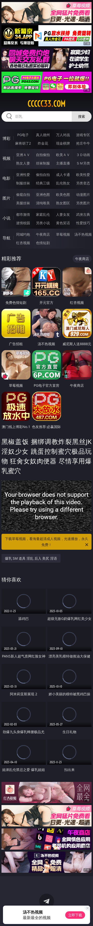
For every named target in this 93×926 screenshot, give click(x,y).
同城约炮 (23, 234)
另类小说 (43, 222)
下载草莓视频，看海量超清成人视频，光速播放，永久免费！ (47, 542)
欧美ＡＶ (63, 154)
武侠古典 (83, 214)
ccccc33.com (46, 104)
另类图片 (83, 203)
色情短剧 (43, 242)
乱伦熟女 (63, 183)
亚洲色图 (43, 194)
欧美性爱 (83, 174)
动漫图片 (83, 194)
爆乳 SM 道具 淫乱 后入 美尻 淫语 (31, 558)
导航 (6, 238)
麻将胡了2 (23, 143)
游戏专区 (83, 134)
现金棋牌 (63, 143)
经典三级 (43, 183)
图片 (6, 198)
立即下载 (75, 915)
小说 (6, 218)
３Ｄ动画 (83, 154)
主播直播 (63, 163)
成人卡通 (63, 174)
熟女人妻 (23, 163)
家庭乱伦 (43, 214)
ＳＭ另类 (83, 163)
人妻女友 (63, 214)
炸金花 (43, 143)
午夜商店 (43, 234)
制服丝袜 (23, 183)
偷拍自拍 (43, 174)
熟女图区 (63, 203)
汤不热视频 (83, 234)
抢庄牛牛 (83, 143)
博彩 (6, 138)
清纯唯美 (43, 203)
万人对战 (63, 134)
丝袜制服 (43, 163)
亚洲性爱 (23, 174)
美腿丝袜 (23, 203)
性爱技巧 (83, 222)
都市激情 (23, 214)
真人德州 (43, 134)
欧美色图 (63, 194)
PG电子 (23, 134)
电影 (6, 178)
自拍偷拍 (43, 154)
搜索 (81, 116)
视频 (6, 158)
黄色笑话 (63, 222)
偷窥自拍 (23, 194)
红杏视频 (23, 242)
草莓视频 (63, 234)
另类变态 (83, 183)
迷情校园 (23, 222)
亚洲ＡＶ (23, 154)
